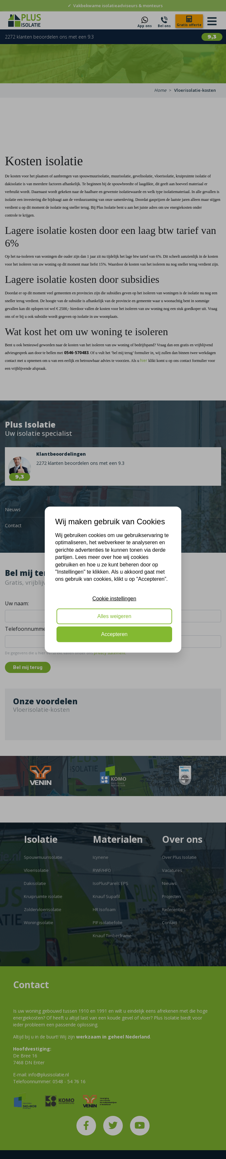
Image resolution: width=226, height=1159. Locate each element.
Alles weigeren (114, 616)
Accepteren (114, 634)
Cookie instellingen (114, 598)
